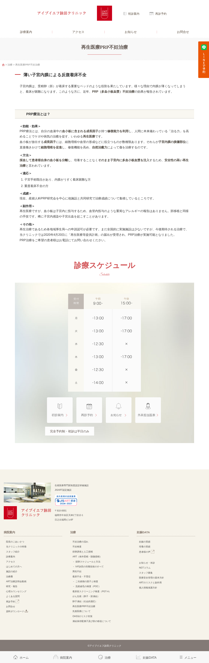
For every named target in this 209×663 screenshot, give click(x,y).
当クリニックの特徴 (17, 546)
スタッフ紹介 (13, 551)
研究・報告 (11, 586)
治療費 (9, 576)
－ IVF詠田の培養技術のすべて (88, 566)
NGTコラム (145, 567)
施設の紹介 (11, 571)
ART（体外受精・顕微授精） (87, 556)
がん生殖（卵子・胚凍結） (86, 596)
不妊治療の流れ (80, 541)
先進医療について (81, 611)
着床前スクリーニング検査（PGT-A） (91, 591)
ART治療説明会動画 (16, 581)
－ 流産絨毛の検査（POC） (86, 586)
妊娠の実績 (144, 541)
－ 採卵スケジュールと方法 (86, 561)
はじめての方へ (14, 566)
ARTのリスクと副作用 (150, 582)
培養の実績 (144, 546)
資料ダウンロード (17, 611)
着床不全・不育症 (81, 576)
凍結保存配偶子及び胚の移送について (91, 621)
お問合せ (183, 32)
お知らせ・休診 (147, 563)
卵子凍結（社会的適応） (84, 601)
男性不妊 (76, 571)
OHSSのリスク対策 (82, 616)
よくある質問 (13, 596)
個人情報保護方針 (148, 587)
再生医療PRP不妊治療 (83, 606)
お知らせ (131, 32)
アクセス (78, 32)
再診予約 (161, 13)
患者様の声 (146, 552)
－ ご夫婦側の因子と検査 (85, 581)
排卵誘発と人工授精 (82, 551)
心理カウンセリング (16, 591)
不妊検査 (76, 546)
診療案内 (26, 32)
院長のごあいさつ (15, 541)
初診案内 (133, 13)
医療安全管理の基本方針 (151, 577)
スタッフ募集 (146, 572)
